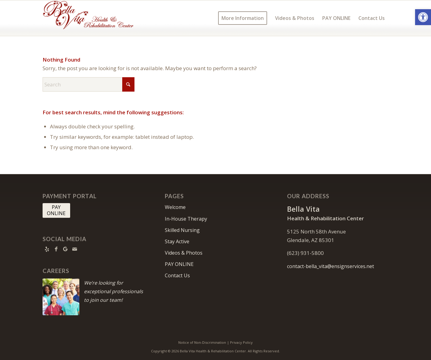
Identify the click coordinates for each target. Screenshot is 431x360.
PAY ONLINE (179, 264)
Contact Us (177, 275)
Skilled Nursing (182, 230)
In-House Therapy (186, 218)
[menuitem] (242, 18)
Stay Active (177, 241)
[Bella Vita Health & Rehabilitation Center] (88, 18)
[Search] (88, 84)
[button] (423, 17)
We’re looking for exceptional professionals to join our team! (113, 291)
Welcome (175, 207)
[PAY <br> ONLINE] (56, 210)
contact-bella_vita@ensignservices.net (330, 266)
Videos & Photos (183, 252)
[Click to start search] (128, 84)
